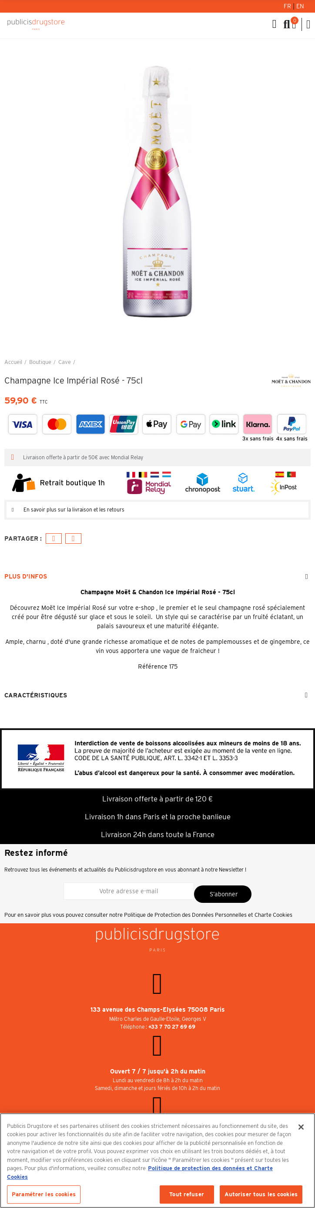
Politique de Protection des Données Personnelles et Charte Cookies (208, 915)
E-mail (73, 539)
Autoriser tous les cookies (261, 1194)
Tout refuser (186, 1194)
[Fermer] (301, 1127)
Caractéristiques (35, 695)
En (300, 6)
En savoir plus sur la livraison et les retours (73, 509)
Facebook (53, 539)
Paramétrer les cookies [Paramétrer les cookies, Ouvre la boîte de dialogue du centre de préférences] (44, 1194)
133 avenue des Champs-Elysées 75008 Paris (157, 1009)
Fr (288, 6)
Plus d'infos (25, 576)
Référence (153, 666)
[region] (157, 1160)
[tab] (157, 510)
